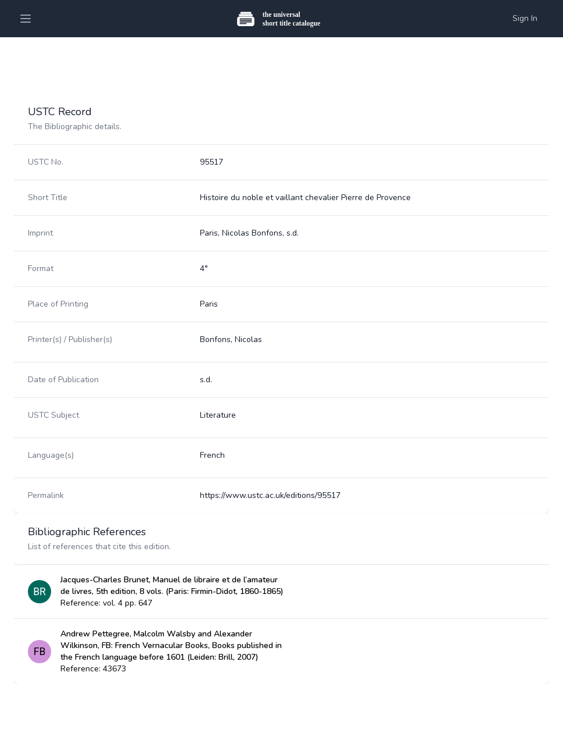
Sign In (524, 18)
